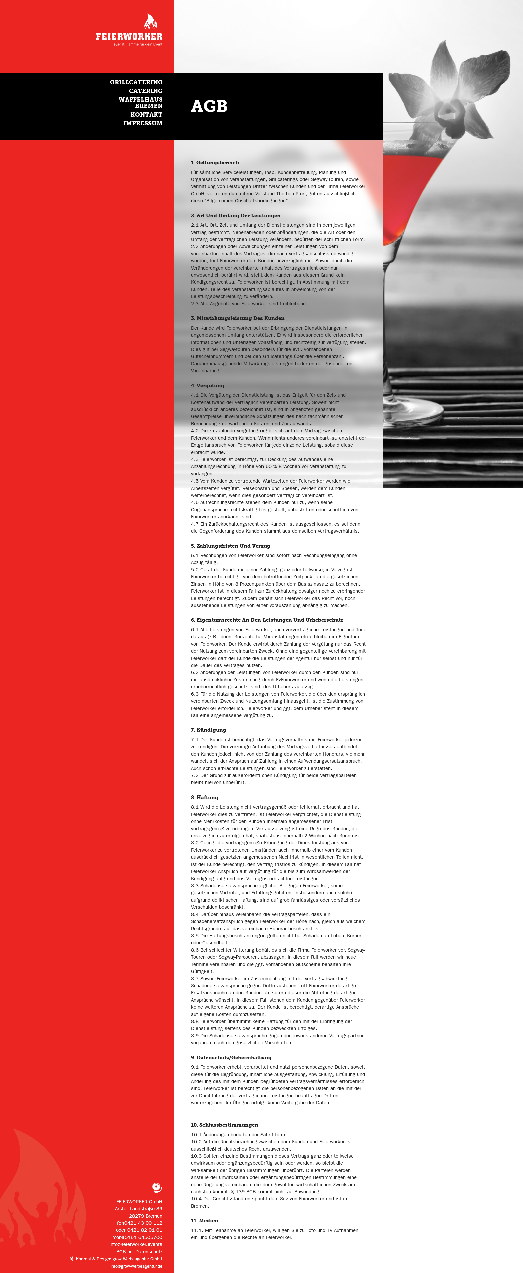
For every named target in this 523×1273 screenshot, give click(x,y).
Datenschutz (148, 1252)
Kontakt (146, 114)
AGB (121, 1252)
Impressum (143, 123)
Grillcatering (136, 82)
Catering (146, 90)
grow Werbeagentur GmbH (137, 1259)
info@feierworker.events (135, 1244)
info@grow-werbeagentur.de (136, 1266)
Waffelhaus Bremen (141, 103)
